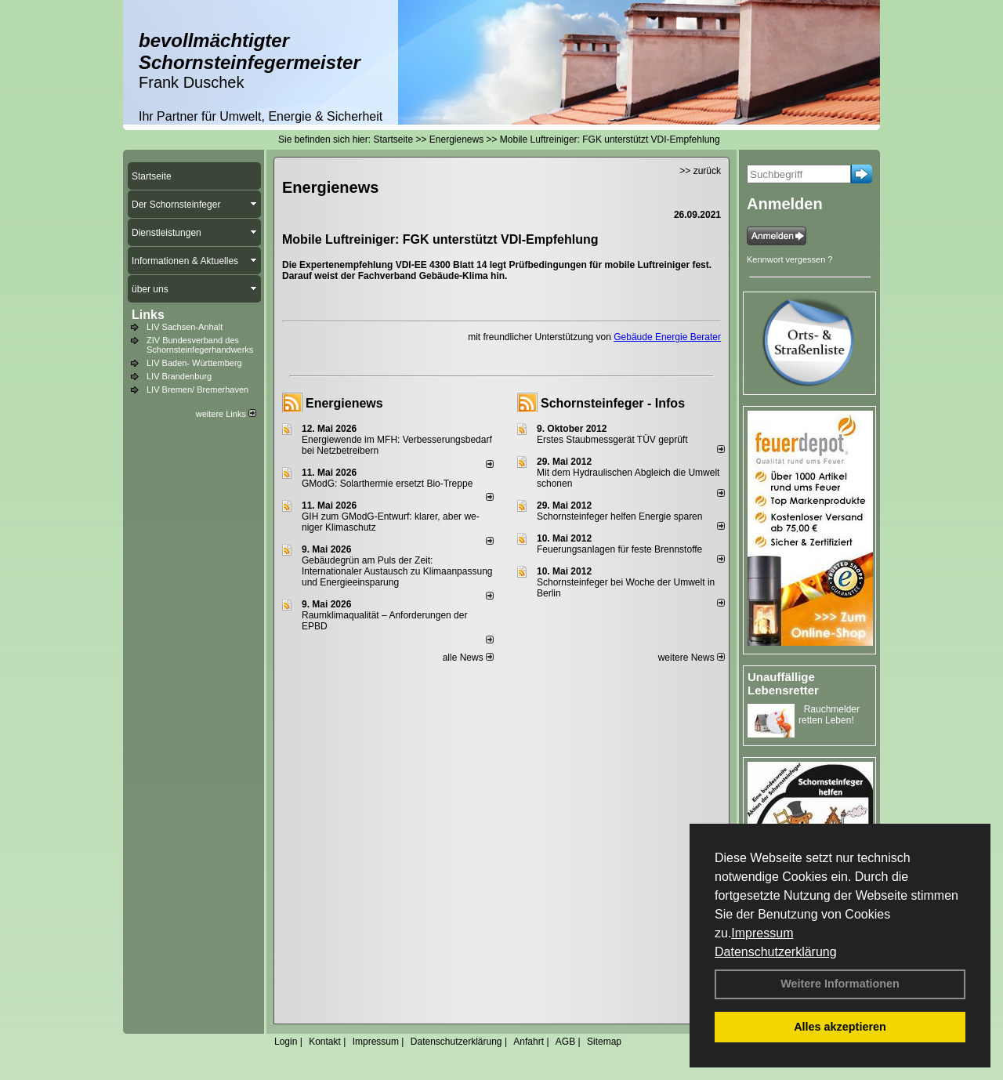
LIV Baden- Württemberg (194, 363)
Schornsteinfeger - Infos (613, 403)
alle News (468, 657)
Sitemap (604, 1041)
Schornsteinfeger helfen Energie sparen (619, 516)
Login (285, 1041)
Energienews (344, 403)
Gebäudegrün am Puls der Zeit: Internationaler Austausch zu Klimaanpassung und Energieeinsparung (397, 571)
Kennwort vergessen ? (789, 259)
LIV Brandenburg (179, 376)
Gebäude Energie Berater (667, 337)
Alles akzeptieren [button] (840, 1026)
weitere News (691, 657)
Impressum (762, 933)
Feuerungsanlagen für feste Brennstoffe (619, 549)
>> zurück (700, 170)
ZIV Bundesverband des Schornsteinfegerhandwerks (200, 344)
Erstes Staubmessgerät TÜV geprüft (612, 439)
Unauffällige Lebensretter (783, 683)
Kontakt (325, 1041)
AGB (565, 1041)
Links (148, 314)
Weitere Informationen (840, 983)
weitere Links (226, 414)
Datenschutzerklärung (776, 952)
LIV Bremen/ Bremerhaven (197, 389)
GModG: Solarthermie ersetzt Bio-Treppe (387, 483)
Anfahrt (528, 1041)
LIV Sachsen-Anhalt (185, 327)
